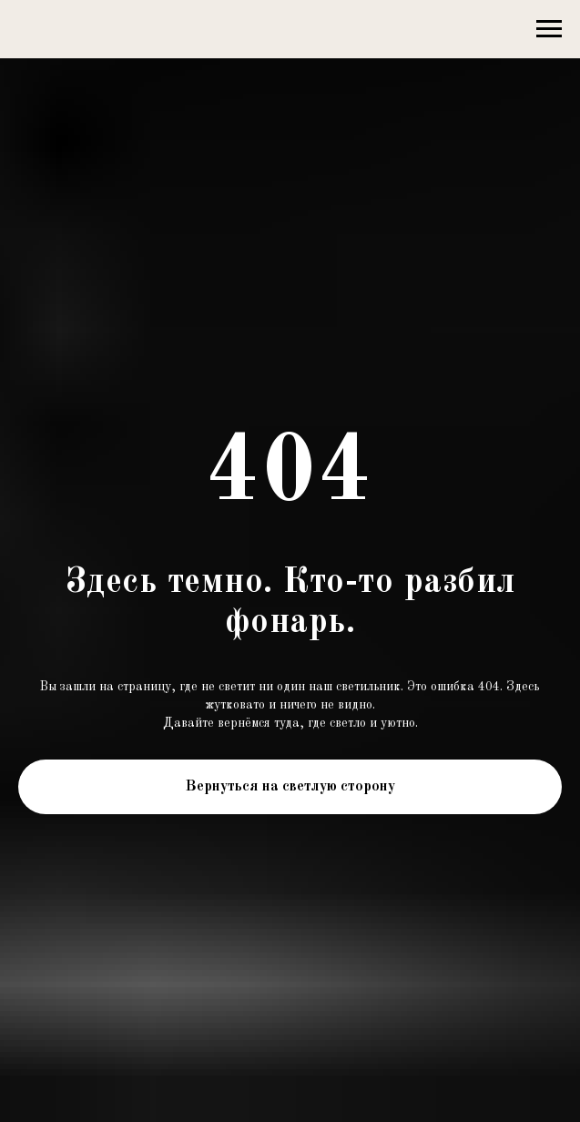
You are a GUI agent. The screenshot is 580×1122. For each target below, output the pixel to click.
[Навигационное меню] (549, 29)
